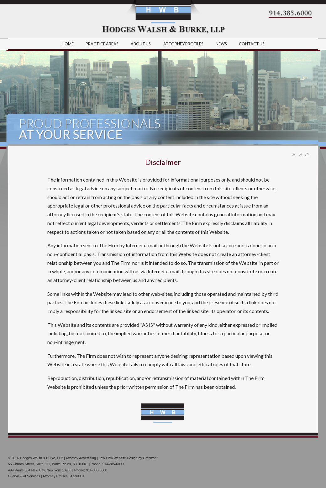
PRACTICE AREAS (102, 43)
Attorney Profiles (55, 476)
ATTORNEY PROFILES (183, 43)
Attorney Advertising (81, 458)
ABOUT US (141, 43)
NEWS (221, 43)
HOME (68, 43)
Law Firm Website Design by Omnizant (128, 458)
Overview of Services (24, 476)
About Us (77, 476)
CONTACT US (252, 43)
